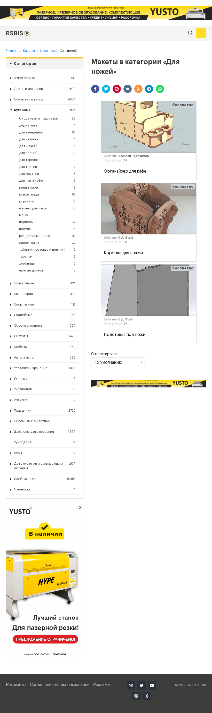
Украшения (44, 389)
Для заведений (47, 132)
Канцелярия (44, 294)
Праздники (44, 410)
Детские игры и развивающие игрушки (44, 465)
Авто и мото (44, 357)
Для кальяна (47, 139)
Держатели (47, 125)
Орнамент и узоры (44, 99)
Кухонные (44, 110)
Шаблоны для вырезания (44, 431)
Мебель (44, 347)
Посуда (47, 229)
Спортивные (44, 304)
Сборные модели (44, 325)
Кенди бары (47, 187)
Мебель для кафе (47, 208)
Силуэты (44, 336)
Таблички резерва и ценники (47, 249)
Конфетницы (47, 194)
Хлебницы (47, 263)
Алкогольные (44, 78)
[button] (95, 89)
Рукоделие (44, 442)
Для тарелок (47, 160)
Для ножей (47, 146)
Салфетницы (47, 242)
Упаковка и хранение (44, 368)
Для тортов (47, 166)
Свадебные (44, 315)
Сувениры (44, 489)
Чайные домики (47, 270)
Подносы (47, 222)
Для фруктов (47, 173)
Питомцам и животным (44, 421)
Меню (47, 215)
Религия (44, 400)
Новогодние (44, 283)
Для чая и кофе (47, 180)
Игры (44, 453)
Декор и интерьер (44, 89)
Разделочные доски (47, 236)
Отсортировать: (118, 359)
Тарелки (47, 256)
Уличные (44, 378)
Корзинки (47, 201)
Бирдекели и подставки (47, 118)
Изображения (44, 479)
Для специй (47, 153)
